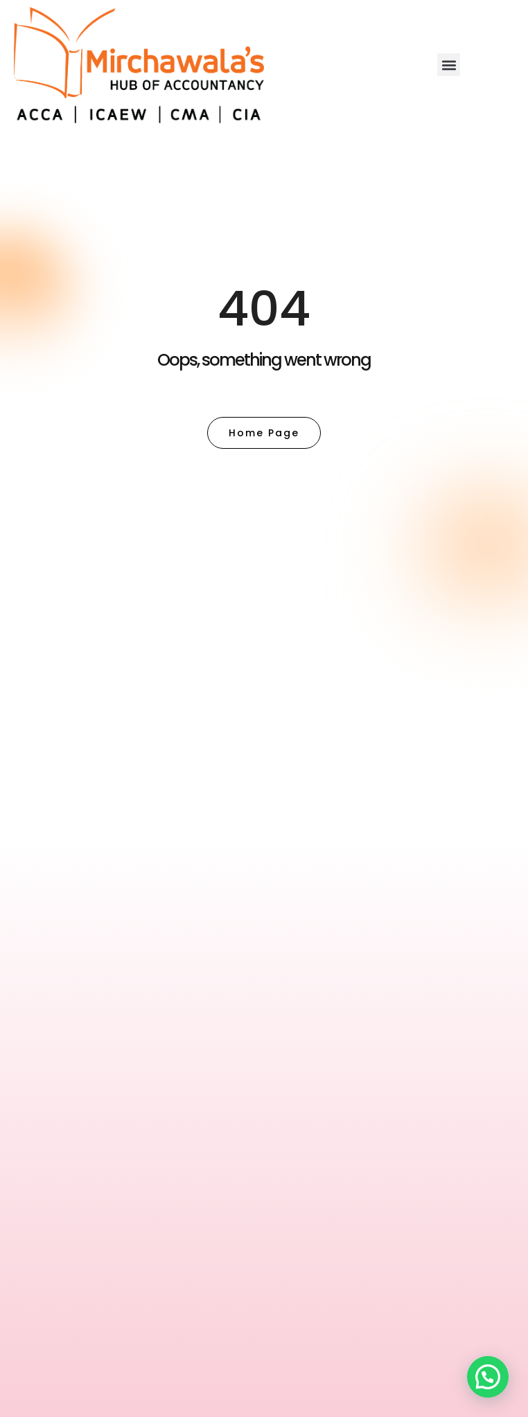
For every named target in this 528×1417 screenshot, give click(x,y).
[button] (448, 64)
